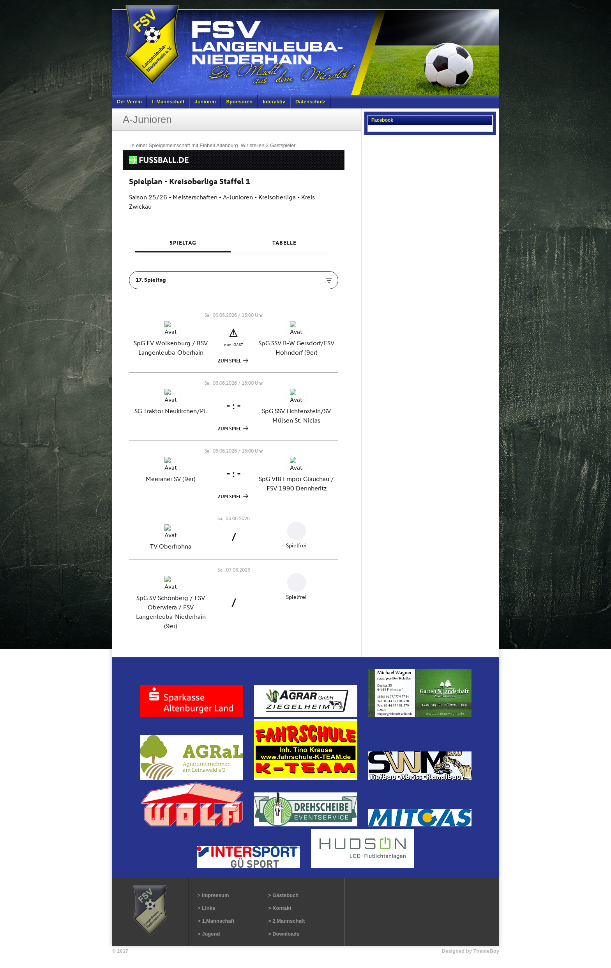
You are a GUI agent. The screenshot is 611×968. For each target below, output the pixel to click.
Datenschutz (310, 102)
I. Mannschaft (168, 102)
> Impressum (213, 895)
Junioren (205, 102)
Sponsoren (239, 102)
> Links (206, 908)
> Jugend (209, 934)
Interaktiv (274, 102)
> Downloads (284, 934)
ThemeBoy (486, 951)
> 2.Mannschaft (286, 921)
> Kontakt (279, 908)
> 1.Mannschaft (216, 921)
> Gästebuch (283, 895)
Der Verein (129, 102)
